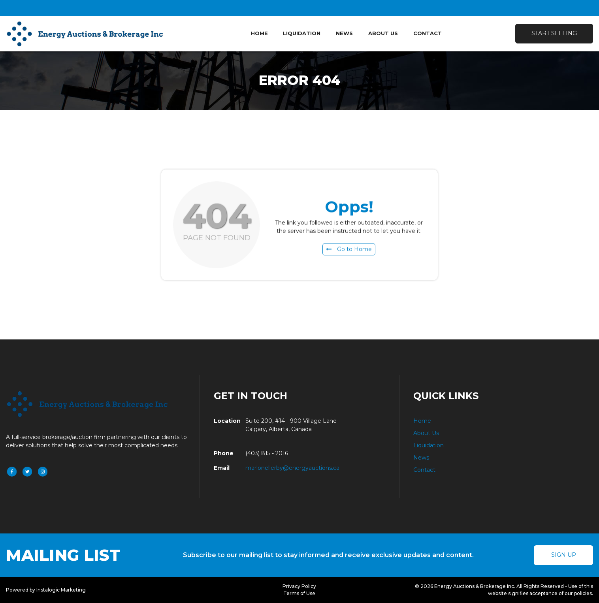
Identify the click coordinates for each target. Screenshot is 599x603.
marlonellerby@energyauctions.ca (292, 467)
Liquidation (301, 33)
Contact (427, 33)
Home (259, 33)
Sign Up (563, 554)
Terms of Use (299, 593)
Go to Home (349, 250)
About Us (383, 33)
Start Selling (554, 33)
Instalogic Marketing (61, 590)
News (344, 33)
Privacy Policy (299, 586)
